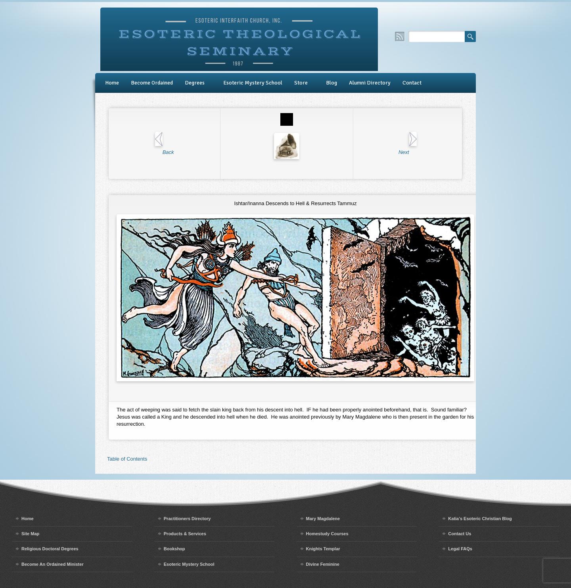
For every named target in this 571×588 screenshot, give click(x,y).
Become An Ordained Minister (52, 564)
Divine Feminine (322, 564)
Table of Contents (127, 459)
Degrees (195, 82)
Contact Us (459, 533)
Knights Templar (323, 548)
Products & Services (185, 533)
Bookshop (174, 548)
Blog (331, 82)
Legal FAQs (460, 548)
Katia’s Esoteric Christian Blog (480, 518)
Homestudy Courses (327, 533)
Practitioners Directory (187, 518)
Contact (412, 82)
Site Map (30, 533)
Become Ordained (152, 82)
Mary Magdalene (323, 518)
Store (301, 82)
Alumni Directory (370, 82)
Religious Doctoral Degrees (50, 548)
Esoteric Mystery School (252, 82)
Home (112, 82)
